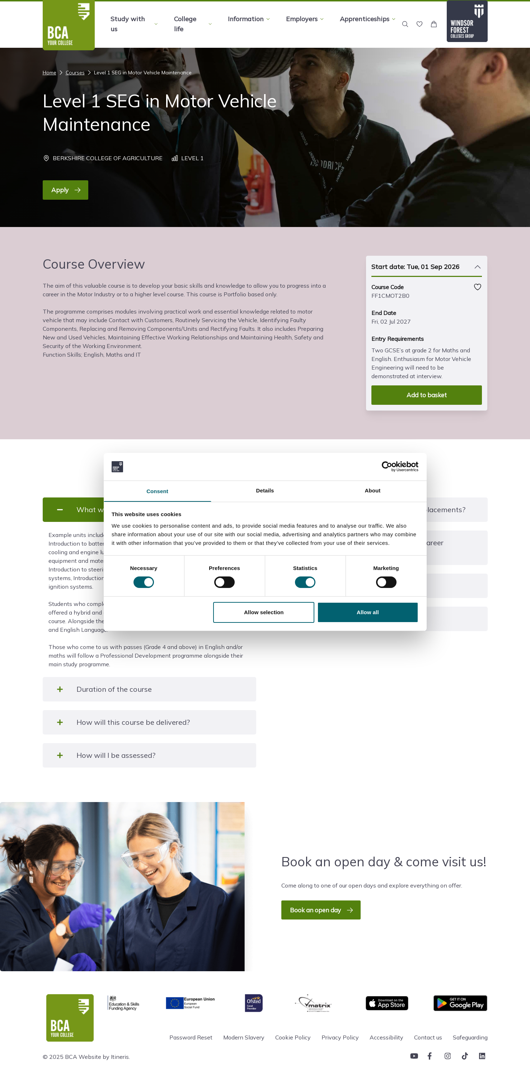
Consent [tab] (157, 491)
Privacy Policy (340, 1037)
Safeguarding (470, 1037)
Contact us (428, 1037)
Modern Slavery (243, 1037)
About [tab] (373, 490)
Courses (71, 72)
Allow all (368, 613)
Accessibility (386, 1037)
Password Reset (190, 1037)
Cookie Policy (293, 1037)
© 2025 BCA (60, 1056)
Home (49, 72)
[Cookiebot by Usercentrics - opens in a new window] (387, 466)
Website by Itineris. (104, 1056)
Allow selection (264, 613)
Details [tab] (265, 490)
